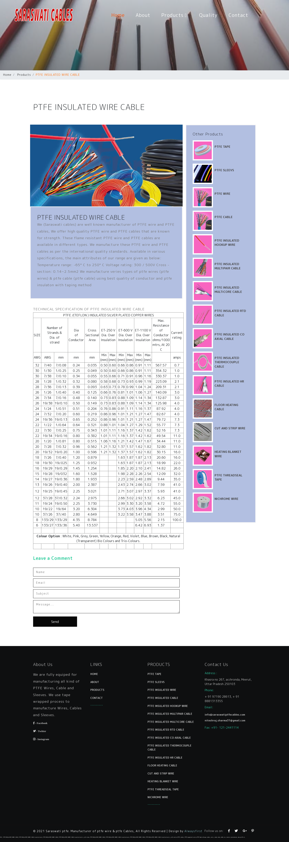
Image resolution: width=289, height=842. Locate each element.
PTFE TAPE (233, 136)
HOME (99, 687)
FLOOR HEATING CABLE (164, 759)
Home (120, 14)
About (143, 15)
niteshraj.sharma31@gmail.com (226, 723)
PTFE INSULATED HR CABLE (166, 752)
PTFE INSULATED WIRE (164, 699)
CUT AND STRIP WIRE (240, 417)
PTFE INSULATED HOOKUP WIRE (237, 232)
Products (24, 75)
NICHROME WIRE (237, 488)
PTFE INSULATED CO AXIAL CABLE (240, 326)
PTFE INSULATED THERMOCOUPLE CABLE (237, 351)
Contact (238, 15)
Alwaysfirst (193, 831)
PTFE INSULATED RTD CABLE (167, 730)
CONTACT (101, 706)
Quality (208, 15)
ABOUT (99, 693)
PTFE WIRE (233, 183)
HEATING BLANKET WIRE (165, 771)
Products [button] (174, 15)
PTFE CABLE (234, 206)
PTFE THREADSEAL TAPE (165, 777)
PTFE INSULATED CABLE (165, 706)
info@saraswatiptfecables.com (226, 719)
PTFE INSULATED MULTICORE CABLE (239, 279)
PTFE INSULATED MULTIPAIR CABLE (238, 255)
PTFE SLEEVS (235, 159)
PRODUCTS (101, 699)
